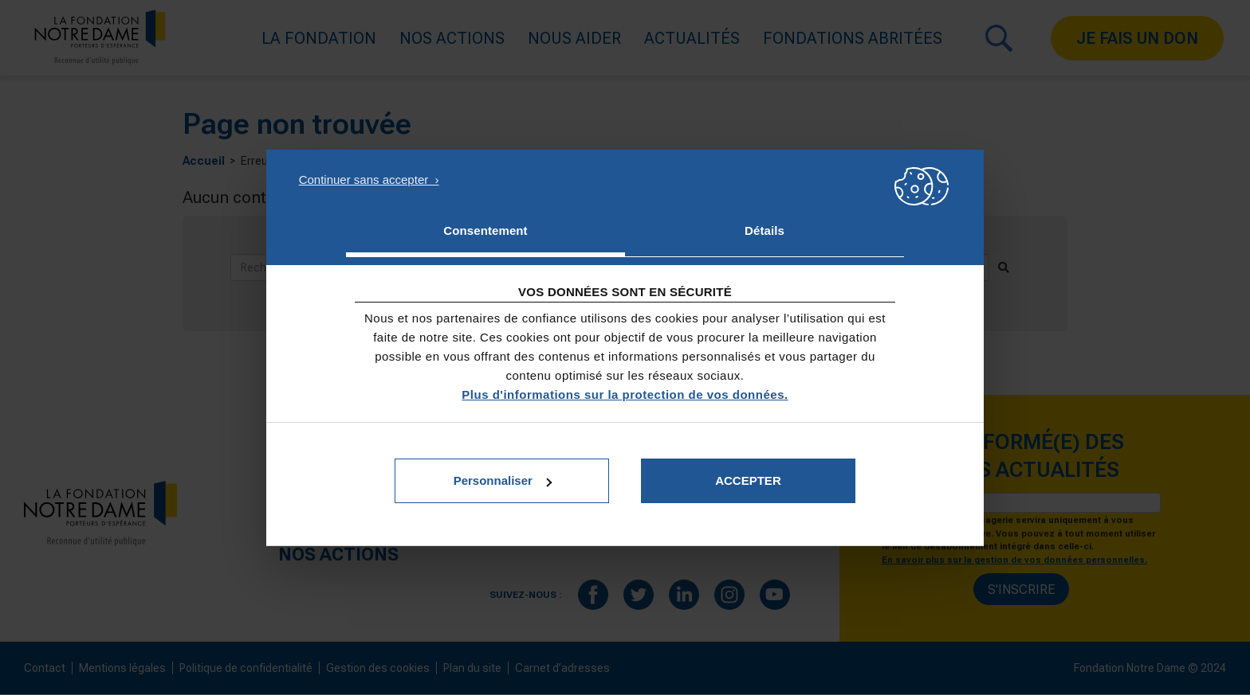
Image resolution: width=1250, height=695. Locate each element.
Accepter (748, 480)
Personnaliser (503, 480)
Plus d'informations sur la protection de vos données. (625, 394)
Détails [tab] (764, 230)
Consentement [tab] (485, 230)
